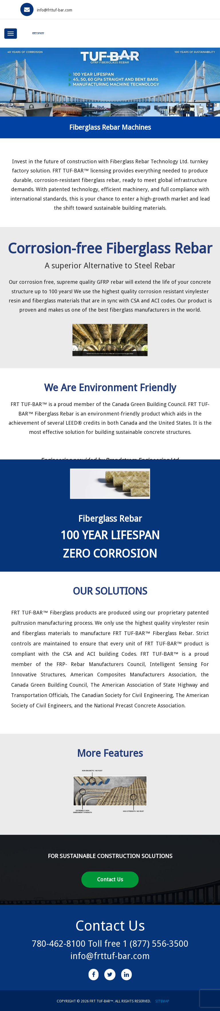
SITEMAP (162, 1001)
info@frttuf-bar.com (54, 10)
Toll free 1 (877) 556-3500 (137, 944)
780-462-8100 (59, 944)
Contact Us (110, 879)
